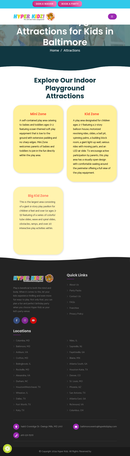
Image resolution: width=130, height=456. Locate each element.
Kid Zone (92, 114)
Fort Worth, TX (23, 406)
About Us (74, 286)
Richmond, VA (76, 406)
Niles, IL (73, 342)
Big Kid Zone (38, 197)
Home (54, 50)
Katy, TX (20, 412)
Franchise (74, 310)
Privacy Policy (76, 315)
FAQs (72, 304)
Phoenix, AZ (75, 388)
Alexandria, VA (23, 377)
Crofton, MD (22, 359)
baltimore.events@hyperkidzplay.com (98, 427)
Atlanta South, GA (78, 365)
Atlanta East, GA (77, 400)
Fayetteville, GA (77, 354)
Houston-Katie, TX (78, 371)
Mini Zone (38, 114)
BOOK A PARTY (69, 4)
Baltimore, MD (23, 348)
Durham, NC (22, 383)
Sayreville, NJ (75, 348)
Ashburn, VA (22, 354)
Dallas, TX (21, 400)
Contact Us (75, 298)
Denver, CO (75, 377)
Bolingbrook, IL (23, 365)
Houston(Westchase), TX (28, 388)
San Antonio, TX (77, 394)
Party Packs (75, 292)
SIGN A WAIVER (44, 4)
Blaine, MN (74, 359)
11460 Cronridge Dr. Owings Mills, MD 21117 (41, 427)
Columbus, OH (76, 412)
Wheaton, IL (22, 394)
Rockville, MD (22, 371)
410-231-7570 (27, 435)
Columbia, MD (23, 342)
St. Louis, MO (76, 383)
